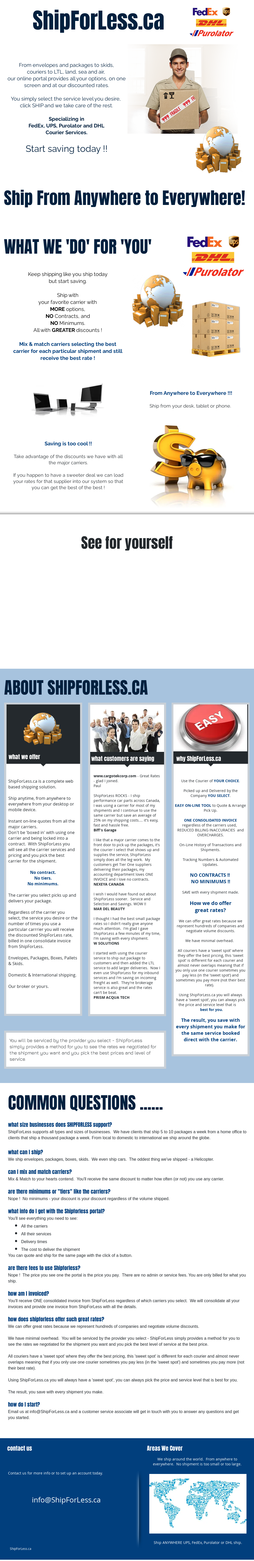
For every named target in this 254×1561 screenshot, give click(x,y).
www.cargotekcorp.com (115, 775)
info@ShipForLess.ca (49, 1411)
